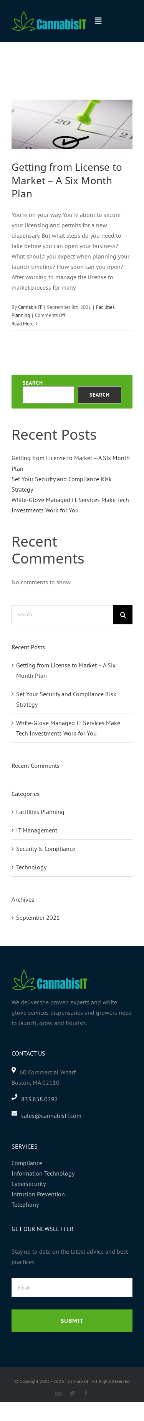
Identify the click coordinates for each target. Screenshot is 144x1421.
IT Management (36, 830)
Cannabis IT (30, 307)
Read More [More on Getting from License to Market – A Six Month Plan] (23, 323)
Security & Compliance (45, 848)
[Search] (122, 614)
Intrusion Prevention (38, 1194)
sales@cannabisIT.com (51, 1115)
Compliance (27, 1163)
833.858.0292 (39, 1099)
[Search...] (62, 614)
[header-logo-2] (49, 13)
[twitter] (72, 1393)
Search (33, 382)
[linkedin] (58, 1393)
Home (17, 66)
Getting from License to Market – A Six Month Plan (67, 180)
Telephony (25, 1204)
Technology (31, 867)
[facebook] (86, 1393)
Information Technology (43, 1173)
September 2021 (38, 917)
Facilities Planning (40, 812)
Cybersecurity (29, 1184)
